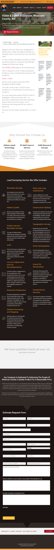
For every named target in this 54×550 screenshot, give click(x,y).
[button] (27, 539)
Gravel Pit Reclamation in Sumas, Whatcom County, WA (49, 65)
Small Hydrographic (41, 246)
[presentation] (13, 512)
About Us (33, 7)
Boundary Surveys (14, 188)
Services (20, 7)
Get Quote (50, 7)
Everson (16, 42)
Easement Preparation (16, 290)
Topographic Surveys (42, 224)
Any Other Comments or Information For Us (13, 493)
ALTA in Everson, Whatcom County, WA (41, 77)
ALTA (9, 245)
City (3, 445)
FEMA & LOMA (7, 42)
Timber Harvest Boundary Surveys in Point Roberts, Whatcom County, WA (49, 94)
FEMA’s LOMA (10, 67)
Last (28, 420)
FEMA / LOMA (7, 79)
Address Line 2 (6, 440)
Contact (44, 7)
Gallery (39, 7)
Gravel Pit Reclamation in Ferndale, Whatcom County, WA (42, 66)
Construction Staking (42, 208)
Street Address (6, 435)
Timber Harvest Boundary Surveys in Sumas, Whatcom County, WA (49, 79)
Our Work (26, 7)
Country (28, 449)
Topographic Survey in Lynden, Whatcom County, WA (42, 92)
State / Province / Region (32, 445)
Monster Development (29, 546)
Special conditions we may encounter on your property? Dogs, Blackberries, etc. (22, 478)
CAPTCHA (5, 508)
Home (14, 7)
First (4, 420)
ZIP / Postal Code (6, 450)
